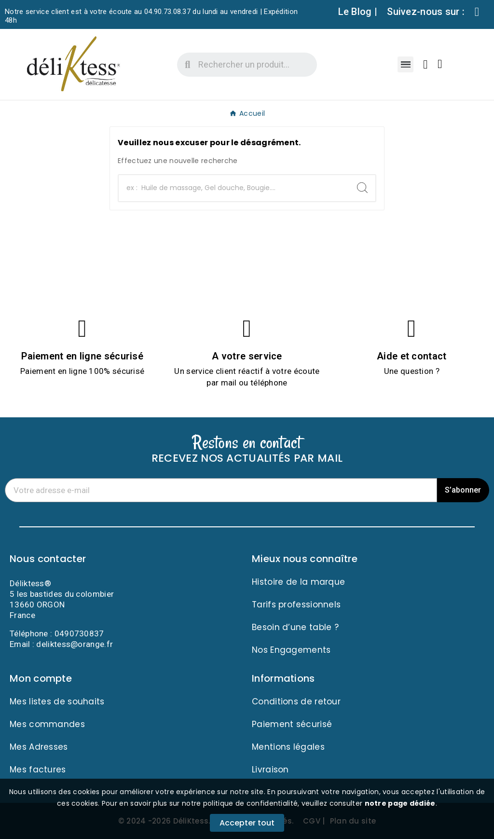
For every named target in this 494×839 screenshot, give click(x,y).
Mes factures (38, 769)
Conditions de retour (296, 701)
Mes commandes (47, 724)
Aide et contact (412, 356)
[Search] (362, 187)
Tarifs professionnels (296, 604)
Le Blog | (358, 11)
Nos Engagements (291, 650)
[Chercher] (234, 188)
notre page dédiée (400, 803)
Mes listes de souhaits (57, 701)
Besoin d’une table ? (295, 627)
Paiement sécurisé (292, 724)
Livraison (270, 769)
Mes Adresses (39, 747)
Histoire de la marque (298, 582)
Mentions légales (288, 747)
